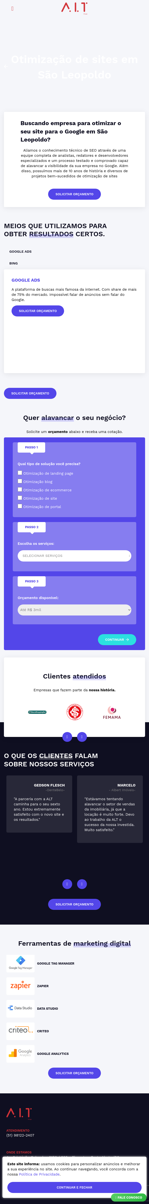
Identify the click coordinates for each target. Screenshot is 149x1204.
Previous (67, 737)
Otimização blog (35, 481)
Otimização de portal (39, 506)
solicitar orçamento (74, 194)
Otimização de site (37, 498)
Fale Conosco (128, 1197)
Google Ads (20, 251)
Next (82, 737)
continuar (117, 639)
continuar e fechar (74, 1187)
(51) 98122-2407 (20, 1135)
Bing (13, 263)
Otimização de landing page (45, 473)
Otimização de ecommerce (45, 489)
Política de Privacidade (39, 1174)
